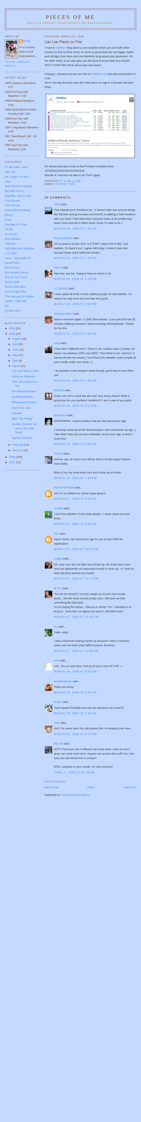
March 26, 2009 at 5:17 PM (75, 405)
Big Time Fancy (14, 191)
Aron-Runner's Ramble (19, 186)
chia (56, 660)
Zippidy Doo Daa (22, 437)
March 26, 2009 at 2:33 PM (75, 258)
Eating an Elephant (23, 376)
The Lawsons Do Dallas (19, 296)
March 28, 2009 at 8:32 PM (75, 671)
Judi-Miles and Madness (19, 248)
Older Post (129, 787)
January (17, 450)
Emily (8, 219)
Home (91, 787)
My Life (58, 743)
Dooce (9, 215)
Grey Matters (13, 239)
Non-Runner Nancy (16, 272)
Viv (7, 305)
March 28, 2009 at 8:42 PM (75, 692)
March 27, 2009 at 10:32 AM (76, 549)
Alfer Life (10, 171)
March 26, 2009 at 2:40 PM (75, 304)
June (15, 349)
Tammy (58, 453)
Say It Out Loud (21, 407)
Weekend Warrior (22, 396)
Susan (58, 701)
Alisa (57, 343)
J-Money (10, 243)
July (15, 344)
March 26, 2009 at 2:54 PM (75, 333)
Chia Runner (12, 200)
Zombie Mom (13, 310)
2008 (12, 457)
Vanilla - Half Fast (15, 301)
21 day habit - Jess (16, 167)
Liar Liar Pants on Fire (25, 370)
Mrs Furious (12, 267)
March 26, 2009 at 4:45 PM (75, 380)
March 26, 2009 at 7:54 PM (75, 478)
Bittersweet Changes (24, 402)
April (15, 360)
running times (65, 184)
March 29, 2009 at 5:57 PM (75, 734)
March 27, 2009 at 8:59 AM (75, 523)
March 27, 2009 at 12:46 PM (76, 616)
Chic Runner (12, 205)
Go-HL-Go (11, 234)
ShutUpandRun (63, 238)
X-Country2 (61, 288)
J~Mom (58, 508)
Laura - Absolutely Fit (18, 258)
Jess (57, 722)
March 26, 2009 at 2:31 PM (75, 228)
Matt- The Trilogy (22, 418)
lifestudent (60, 415)
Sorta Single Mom (16, 291)
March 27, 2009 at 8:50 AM (75, 498)
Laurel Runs (12, 262)
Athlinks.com (100, 74)
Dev (56, 533)
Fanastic (17, 413)
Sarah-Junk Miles (15, 286)
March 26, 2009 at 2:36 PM (75, 278)
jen (56, 626)
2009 (12, 333)
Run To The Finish (16, 277)
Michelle (59, 390)
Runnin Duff (12, 281)
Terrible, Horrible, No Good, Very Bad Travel (24, 428)
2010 (12, 328)
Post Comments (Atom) (75, 794)
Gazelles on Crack (16, 224)
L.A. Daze (11, 253)
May (15, 355)
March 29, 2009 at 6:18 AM (75, 713)
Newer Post (52, 787)
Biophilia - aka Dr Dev (18, 195)
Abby (57, 204)
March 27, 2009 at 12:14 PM (76, 578)
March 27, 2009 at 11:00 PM (76, 651)
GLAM (9, 229)
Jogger (58, 558)
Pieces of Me (70, 17)
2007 (12, 462)
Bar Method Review (23, 391)
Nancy (58, 267)
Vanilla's (61, 47)
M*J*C (58, 588)
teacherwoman (63, 681)
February (18, 444)
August (17, 338)
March (16, 366)
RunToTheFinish (64, 487)
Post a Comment (55, 781)
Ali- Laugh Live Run (17, 176)
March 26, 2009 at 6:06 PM (75, 444)
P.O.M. (27, 41)
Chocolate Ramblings (18, 210)
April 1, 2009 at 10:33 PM (74, 772)
